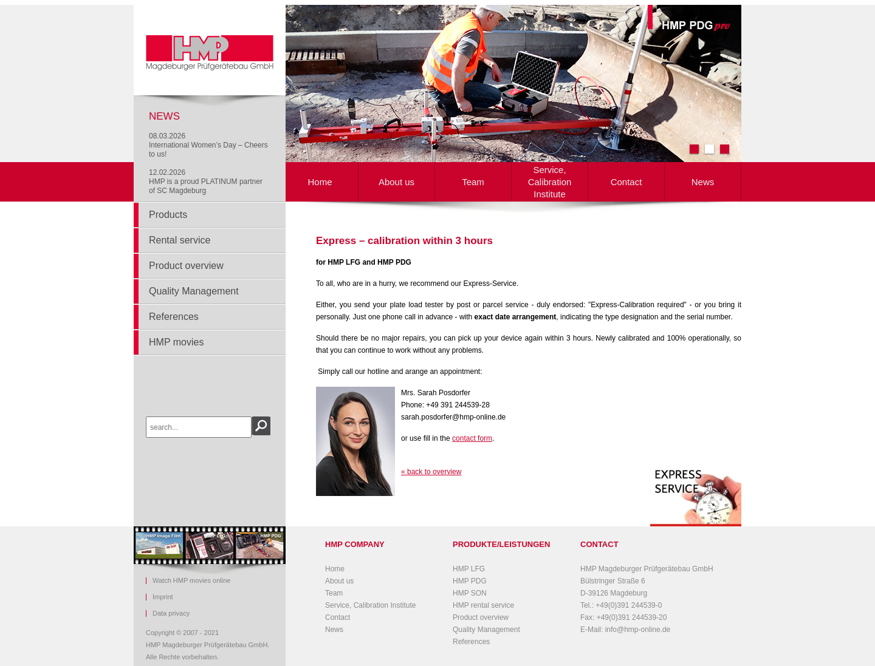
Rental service (179, 240)
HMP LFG (469, 569)
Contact (626, 182)
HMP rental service (483, 605)
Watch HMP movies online (191, 580)
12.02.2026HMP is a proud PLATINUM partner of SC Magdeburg (205, 181)
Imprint (163, 597)
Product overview (186, 265)
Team (473, 182)
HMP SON (470, 593)
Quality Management (194, 291)
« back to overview (431, 471)
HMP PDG (470, 581)
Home (319, 182)
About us (396, 182)
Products (168, 214)
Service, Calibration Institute (550, 182)
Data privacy (171, 613)
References (174, 316)
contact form (472, 438)
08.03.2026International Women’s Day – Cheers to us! (208, 145)
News (703, 182)
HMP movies (176, 342)
